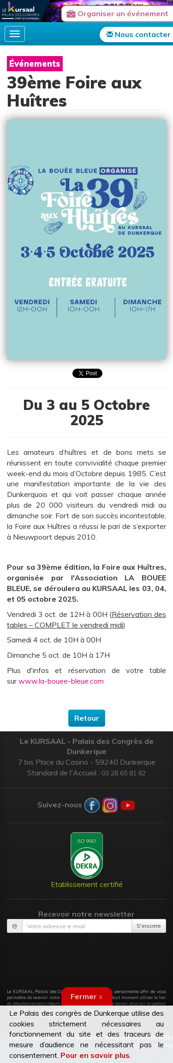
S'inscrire (149, 925)
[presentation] (87, 955)
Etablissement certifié (87, 860)
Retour (86, 718)
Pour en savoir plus (95, 1055)
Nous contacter (139, 34)
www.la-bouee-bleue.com (61, 681)
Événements (34, 63)
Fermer (87, 996)
